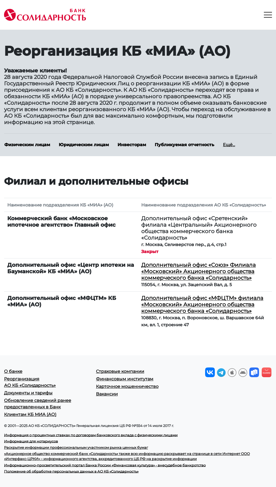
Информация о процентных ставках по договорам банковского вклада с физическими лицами (91, 435)
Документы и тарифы (28, 392)
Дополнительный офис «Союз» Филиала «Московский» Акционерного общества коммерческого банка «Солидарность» (198, 271)
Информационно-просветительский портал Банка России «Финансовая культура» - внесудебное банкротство (105, 465)
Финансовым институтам (124, 378)
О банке (13, 371)
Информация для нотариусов (31, 441)
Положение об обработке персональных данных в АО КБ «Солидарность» (71, 472)
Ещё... (229, 144)
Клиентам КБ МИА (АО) (30, 414)
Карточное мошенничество (127, 386)
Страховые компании (120, 371)
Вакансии (107, 394)
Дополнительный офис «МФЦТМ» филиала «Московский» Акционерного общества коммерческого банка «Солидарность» (202, 304)
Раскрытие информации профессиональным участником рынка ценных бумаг (76, 448)
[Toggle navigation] (268, 15)
